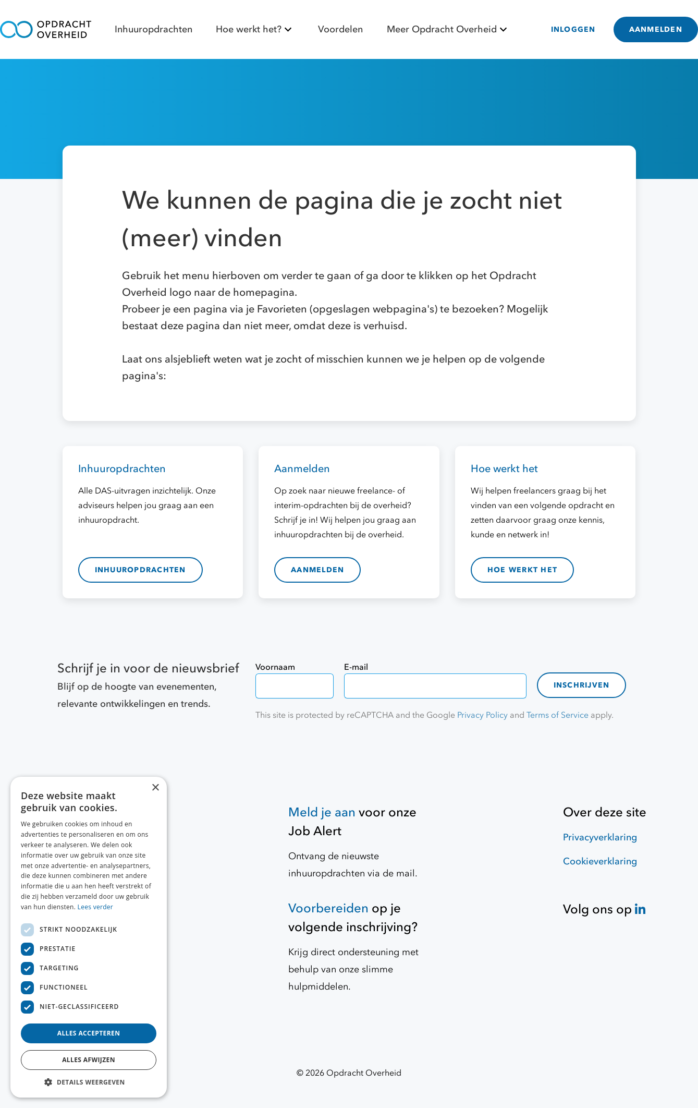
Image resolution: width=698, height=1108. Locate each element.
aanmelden (317, 570)
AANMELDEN (655, 29)
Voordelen (340, 29)
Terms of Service (557, 715)
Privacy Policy (482, 715)
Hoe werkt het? (255, 29)
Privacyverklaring (600, 837)
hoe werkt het (522, 570)
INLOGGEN (573, 29)
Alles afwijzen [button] (88, 1059)
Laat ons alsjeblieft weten (183, 359)
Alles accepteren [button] (88, 1033)
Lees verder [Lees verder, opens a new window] (96, 906)
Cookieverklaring (600, 861)
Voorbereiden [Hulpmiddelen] (328, 908)
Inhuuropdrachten (153, 29)
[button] (88, 1082)
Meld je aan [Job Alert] (322, 812)
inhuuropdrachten (140, 570)
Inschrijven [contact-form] (582, 685)
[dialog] (88, 937)
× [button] (155, 788)
